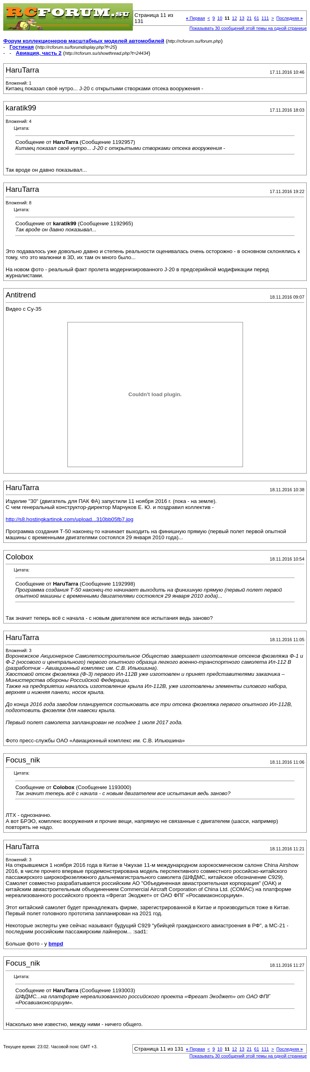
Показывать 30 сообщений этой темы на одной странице (248, 28)
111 (265, 18)
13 (241, 18)
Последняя (289, 18)
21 (249, 18)
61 (256, 18)
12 (234, 18)
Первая (195, 18)
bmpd (55, 944)
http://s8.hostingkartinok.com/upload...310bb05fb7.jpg (69, 519)
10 (219, 18)
